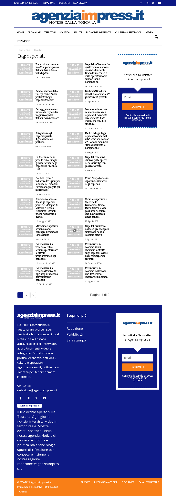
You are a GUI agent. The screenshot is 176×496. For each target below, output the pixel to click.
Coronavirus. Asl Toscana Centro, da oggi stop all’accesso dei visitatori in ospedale (47, 274)
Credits (23, 491)
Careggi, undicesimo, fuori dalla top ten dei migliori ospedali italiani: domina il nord (47, 114)
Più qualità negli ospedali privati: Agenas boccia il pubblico (44, 138)
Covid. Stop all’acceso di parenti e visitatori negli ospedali (96, 181)
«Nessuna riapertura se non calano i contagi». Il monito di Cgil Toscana (47, 230)
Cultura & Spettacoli (128, 32)
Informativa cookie (105, 482)
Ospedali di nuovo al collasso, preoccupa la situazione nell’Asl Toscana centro (97, 230)
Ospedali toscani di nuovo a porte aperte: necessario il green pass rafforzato (96, 161)
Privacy (85, 482)
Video (149, 32)
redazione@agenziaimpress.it (37, 390)
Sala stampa (80, 2)
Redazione (49, 2)
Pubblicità (64, 2)
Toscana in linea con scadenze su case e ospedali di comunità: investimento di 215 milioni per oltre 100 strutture (96, 116)
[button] (156, 37)
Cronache (34, 32)
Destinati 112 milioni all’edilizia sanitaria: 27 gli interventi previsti (97, 94)
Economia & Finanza (98, 32)
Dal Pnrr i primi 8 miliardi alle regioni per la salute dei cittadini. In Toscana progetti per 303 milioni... (48, 184)
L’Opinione (23, 41)
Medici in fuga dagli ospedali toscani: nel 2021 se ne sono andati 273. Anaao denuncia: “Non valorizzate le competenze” (97, 140)
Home (20, 32)
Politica (64, 32)
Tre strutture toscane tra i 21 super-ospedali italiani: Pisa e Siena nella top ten (47, 69)
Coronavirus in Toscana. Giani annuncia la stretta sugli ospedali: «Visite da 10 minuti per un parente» (96, 251)
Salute (78, 32)
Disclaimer (128, 482)
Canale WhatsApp (149, 482)
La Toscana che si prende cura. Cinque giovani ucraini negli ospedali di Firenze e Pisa (46, 163)
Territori (50, 32)
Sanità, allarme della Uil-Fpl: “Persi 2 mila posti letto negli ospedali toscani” (47, 96)
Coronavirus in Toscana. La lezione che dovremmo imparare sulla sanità (96, 272)
